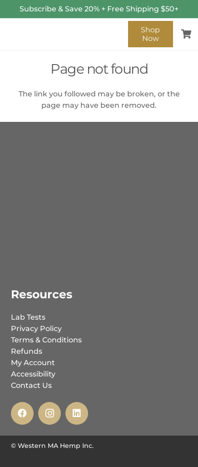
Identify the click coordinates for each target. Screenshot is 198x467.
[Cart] (187, 34)
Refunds (26, 351)
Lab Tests (28, 317)
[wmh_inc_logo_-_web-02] (64, 27)
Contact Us (31, 385)
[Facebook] (22, 413)
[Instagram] (49, 413)
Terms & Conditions (46, 340)
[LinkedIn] (76, 413)
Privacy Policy (36, 328)
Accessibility (33, 374)
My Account (33, 362)
